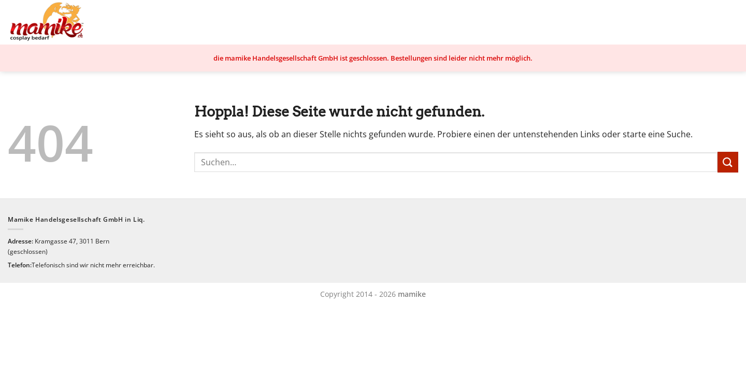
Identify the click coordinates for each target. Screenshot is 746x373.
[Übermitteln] (728, 162)
